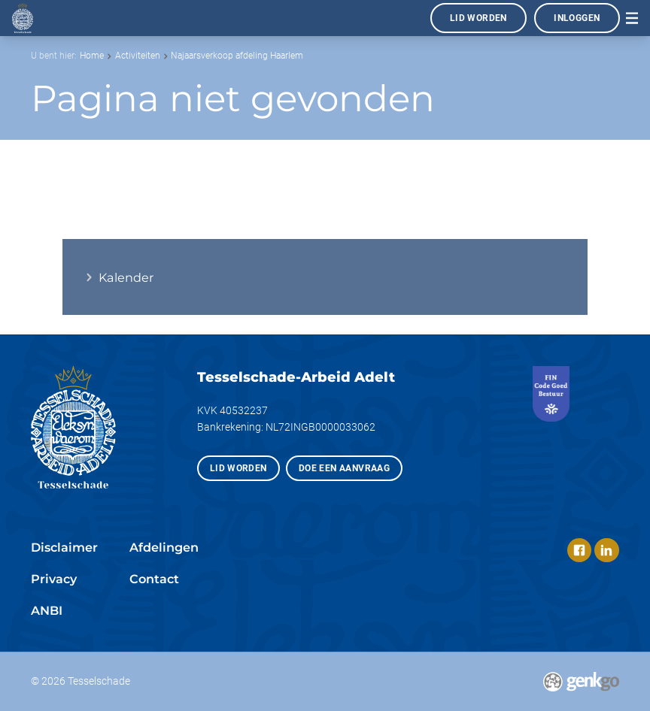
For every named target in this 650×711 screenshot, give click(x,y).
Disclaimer (64, 547)
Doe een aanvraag (344, 468)
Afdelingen (164, 547)
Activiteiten (137, 55)
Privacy (54, 578)
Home (92, 55)
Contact (154, 578)
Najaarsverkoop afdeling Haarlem (237, 55)
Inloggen (577, 18)
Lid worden (478, 18)
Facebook (579, 550)
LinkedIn (606, 550)
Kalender (126, 277)
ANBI (46, 610)
